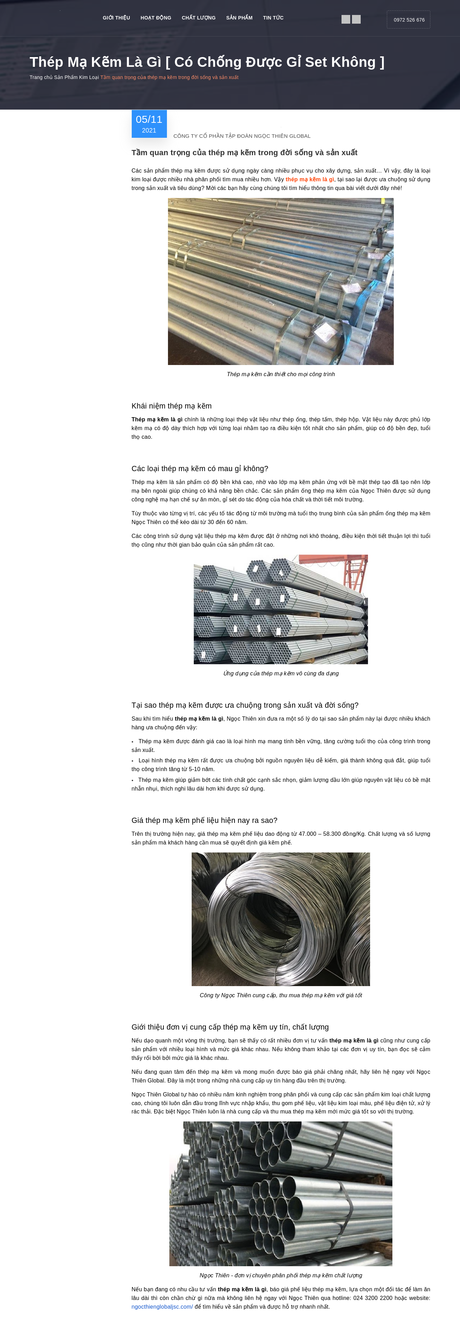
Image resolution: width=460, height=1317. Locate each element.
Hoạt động (155, 18)
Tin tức (273, 18)
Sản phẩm (239, 18)
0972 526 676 (409, 20)
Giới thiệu (116, 18)
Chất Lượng (199, 18)
